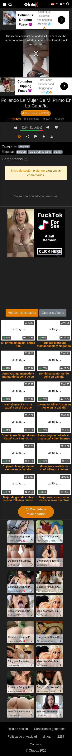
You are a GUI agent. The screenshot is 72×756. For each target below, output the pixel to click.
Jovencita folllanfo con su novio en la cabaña (54, 406)
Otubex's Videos (53, 312)
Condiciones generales (49, 728)
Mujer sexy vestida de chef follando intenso (54, 468)
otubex (58, 152)
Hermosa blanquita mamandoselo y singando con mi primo (54, 346)
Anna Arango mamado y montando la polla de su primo (18, 376)
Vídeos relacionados (22, 312)
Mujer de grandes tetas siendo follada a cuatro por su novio (18, 500)
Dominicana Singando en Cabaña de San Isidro (18, 437)
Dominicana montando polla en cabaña (54, 375)
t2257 (60, 736)
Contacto (36, 744)
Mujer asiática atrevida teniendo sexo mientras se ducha (53, 500)
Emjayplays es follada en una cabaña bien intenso (54, 437)
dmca (46, 736)
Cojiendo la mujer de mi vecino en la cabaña (18, 468)
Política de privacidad (22, 736)
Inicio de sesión (17, 728)
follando (21, 152)
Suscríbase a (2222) (35, 113)
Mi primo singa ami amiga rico (18, 344)
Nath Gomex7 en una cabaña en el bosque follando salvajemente (18, 407)
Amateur (24, 146)
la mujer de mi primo (40, 152)
